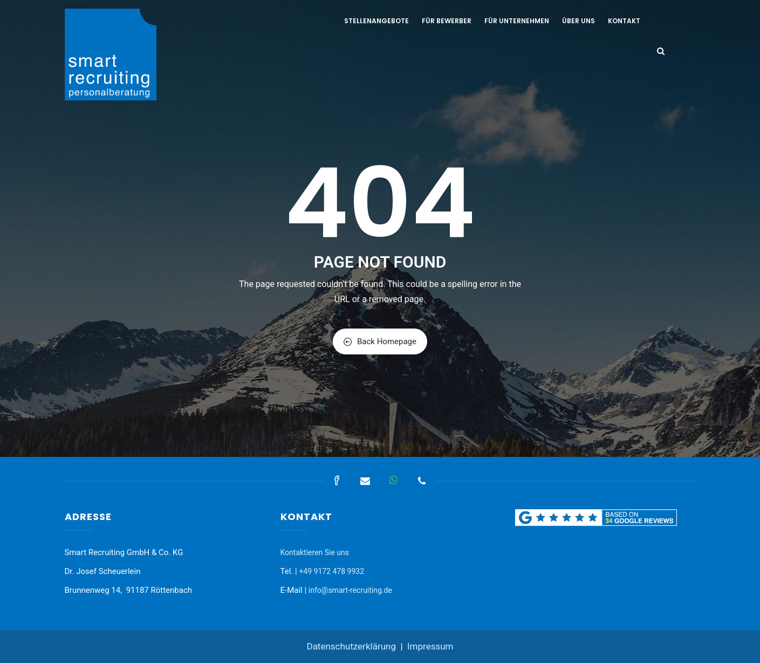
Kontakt (624, 20)
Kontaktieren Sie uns (315, 552)
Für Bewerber (446, 20)
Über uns (578, 20)
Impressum (430, 646)
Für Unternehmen (516, 20)
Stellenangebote (376, 20)
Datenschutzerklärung (350, 646)
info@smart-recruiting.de (350, 590)
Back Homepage (380, 341)
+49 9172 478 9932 (331, 571)
